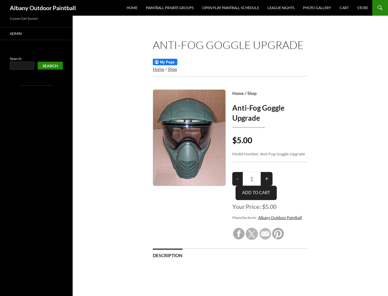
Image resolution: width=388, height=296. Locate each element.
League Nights (281, 8)
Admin (16, 33)
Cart (344, 8)
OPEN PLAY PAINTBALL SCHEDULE (230, 8)
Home (132, 8)
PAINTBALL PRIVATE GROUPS (170, 8)
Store (362, 8)
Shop (172, 69)
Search (16, 58)
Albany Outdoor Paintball (43, 7)
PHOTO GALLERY (317, 8)
